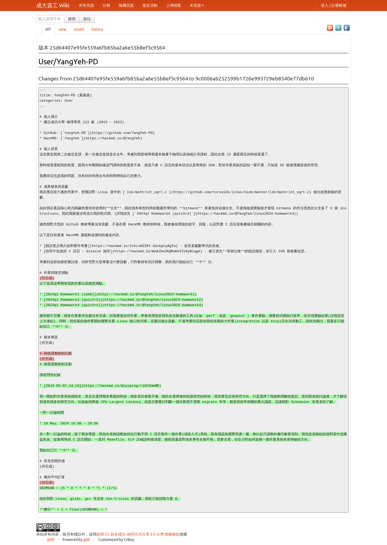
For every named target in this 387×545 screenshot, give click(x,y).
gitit (86, 539)
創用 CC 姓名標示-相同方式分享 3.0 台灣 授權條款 (138, 534)
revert (79, 29)
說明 (50, 539)
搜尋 (72, 19)
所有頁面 (86, 5)
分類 (106, 5)
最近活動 (149, 5)
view (62, 29)
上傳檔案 (173, 5)
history (97, 29)
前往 (87, 19)
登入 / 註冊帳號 (333, 5)
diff (48, 29)
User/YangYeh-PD (68, 61)
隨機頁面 (126, 5)
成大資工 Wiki (52, 5)
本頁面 (197, 5)
